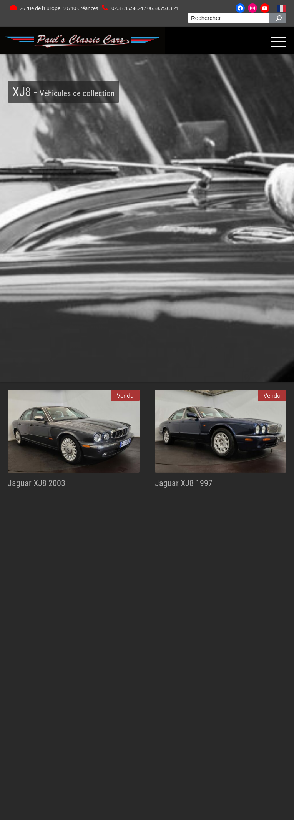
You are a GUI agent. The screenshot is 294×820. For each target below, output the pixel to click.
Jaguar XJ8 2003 (36, 483)
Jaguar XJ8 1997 (184, 483)
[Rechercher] (277, 18)
